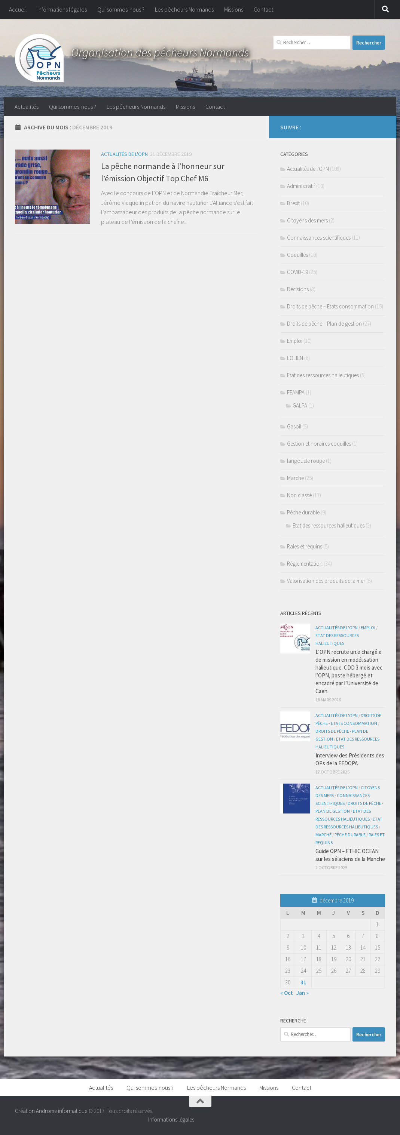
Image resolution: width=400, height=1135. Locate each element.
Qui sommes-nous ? (120, 9)
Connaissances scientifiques (319, 237)
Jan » (302, 992)
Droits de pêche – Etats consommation (330, 306)
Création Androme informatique (51, 1110)
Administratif (301, 186)
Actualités (27, 106)
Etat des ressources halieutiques (323, 375)
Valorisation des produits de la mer (326, 580)
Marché (295, 478)
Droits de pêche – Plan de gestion (324, 323)
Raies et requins (304, 546)
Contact (263, 9)
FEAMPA (296, 392)
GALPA (300, 405)
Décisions (298, 289)
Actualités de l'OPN (124, 154)
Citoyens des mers (307, 220)
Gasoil (294, 426)
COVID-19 (297, 272)
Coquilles (297, 254)
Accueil (18, 9)
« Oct (286, 992)
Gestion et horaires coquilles (319, 443)
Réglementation (305, 563)
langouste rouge (306, 460)
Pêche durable (303, 512)
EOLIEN (295, 358)
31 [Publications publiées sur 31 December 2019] (303, 982)
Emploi (294, 340)
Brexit (293, 203)
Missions (233, 9)
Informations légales (62, 9)
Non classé (299, 495)
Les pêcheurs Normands (184, 9)
